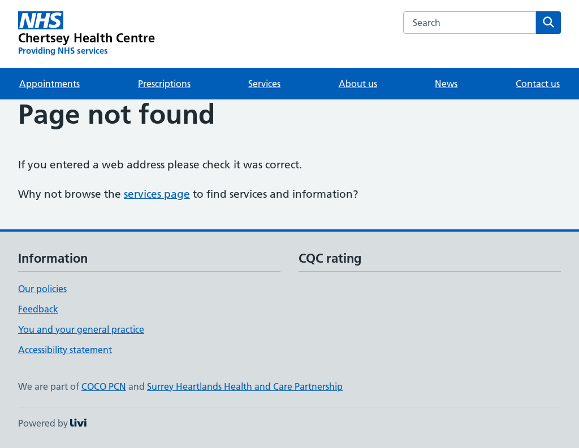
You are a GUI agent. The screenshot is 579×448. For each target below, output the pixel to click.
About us (358, 83)
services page (157, 194)
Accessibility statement (65, 349)
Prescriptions (164, 83)
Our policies (42, 288)
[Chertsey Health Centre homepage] (86, 33)
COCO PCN (103, 386)
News (446, 83)
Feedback (38, 309)
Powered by (52, 423)
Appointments (49, 83)
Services (264, 83)
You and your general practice (81, 329)
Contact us (538, 83)
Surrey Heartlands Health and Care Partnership (245, 386)
